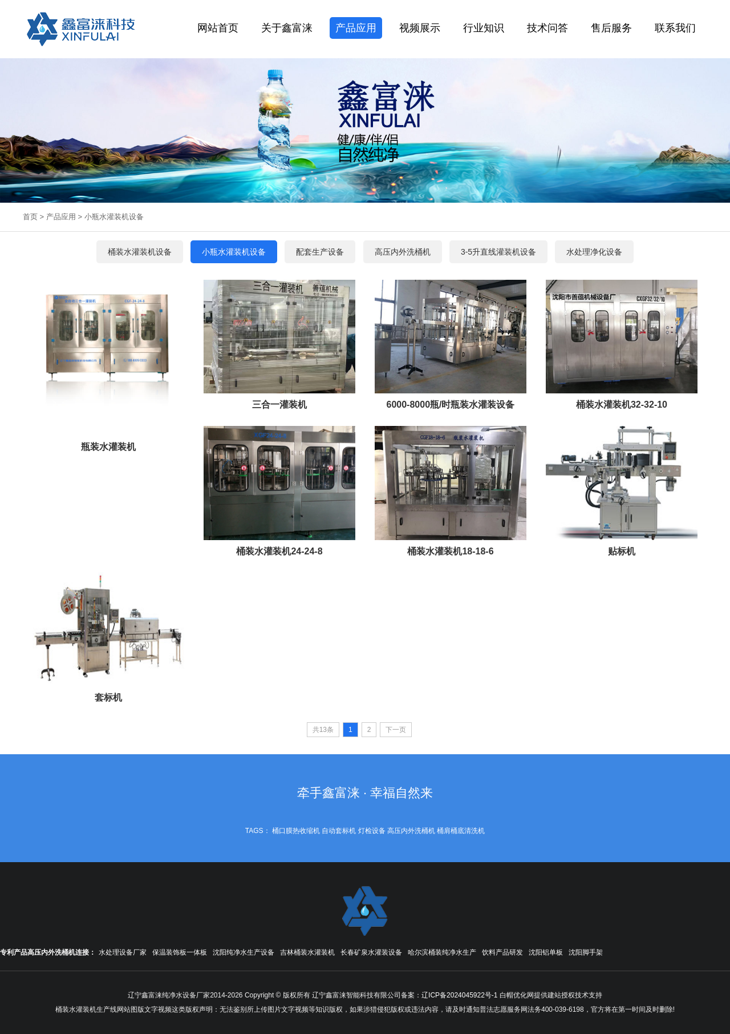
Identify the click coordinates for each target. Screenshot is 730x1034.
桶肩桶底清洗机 (461, 831)
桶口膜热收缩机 (296, 831)
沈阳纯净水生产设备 (243, 952)
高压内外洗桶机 (411, 831)
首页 (30, 216)
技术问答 (547, 28)
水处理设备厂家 (123, 952)
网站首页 (217, 28)
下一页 (396, 730)
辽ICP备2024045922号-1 (459, 995)
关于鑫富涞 (287, 28)
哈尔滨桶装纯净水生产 (442, 952)
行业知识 (483, 28)
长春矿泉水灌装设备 (371, 952)
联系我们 (675, 28)
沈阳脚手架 (586, 952)
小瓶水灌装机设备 (114, 216)
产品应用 (355, 28)
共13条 (323, 730)
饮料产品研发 (502, 952)
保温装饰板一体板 (179, 952)
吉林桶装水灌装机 (307, 952)
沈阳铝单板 (546, 952)
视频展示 (419, 28)
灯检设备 (372, 831)
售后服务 (611, 28)
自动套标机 (339, 831)
